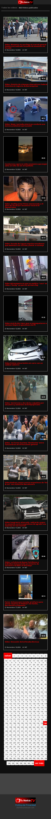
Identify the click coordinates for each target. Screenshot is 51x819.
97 (45, 688)
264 (10, 750)
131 (6, 704)
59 (26, 676)
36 (22, 668)
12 (14, 661)
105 (34, 692)
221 (14, 735)
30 (41, 665)
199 (14, 727)
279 (26, 754)
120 (6, 700)
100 (14, 692)
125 (26, 700)
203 (30, 727)
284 (46, 754)
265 (14, 750)
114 (26, 696)
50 (34, 672)
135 (22, 704)
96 (41, 688)
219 (6, 735)
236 (30, 739)
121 (10, 700)
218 (46, 731)
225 (30, 735)
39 (34, 668)
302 (33, 763)
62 (38, 676)
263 (6, 750)
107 (42, 692)
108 (46, 692)
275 (10, 754)
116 (34, 696)
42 (45, 668)
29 (38, 665)
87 (6, 688)
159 (30, 711)
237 (34, 739)
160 (34, 711)
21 (6, 665)
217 (42, 731)
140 (42, 704)
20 (45, 661)
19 (41, 661)
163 (46, 711)
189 (18, 723)
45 (14, 672)
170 (30, 715)
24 (18, 665)
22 (10, 665)
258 (30, 746)
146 (22, 707)
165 (10, 715)
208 (6, 731)
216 (38, 731)
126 (30, 700)
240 (46, 739)
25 (22, 665)
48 (26, 672)
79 (18, 684)
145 (18, 707)
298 (17, 763)
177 (14, 719)
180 (26, 719)
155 (14, 711)
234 (22, 739)
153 (6, 711)
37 (26, 668)
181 (30, 719)
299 (21, 763)
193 (34, 723)
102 (22, 692)
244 (18, 743)
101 (18, 692)
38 (30, 668)
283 (42, 754)
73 (38, 680)
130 (46, 700)
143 (10, 707)
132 (10, 704)
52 (41, 672)
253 (10, 746)
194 (38, 723)
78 (14, 684)
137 (30, 704)
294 (42, 758)
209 (10, 731)
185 (46, 719)
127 (34, 700)
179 (22, 719)
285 (6, 758)
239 (42, 739)
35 (18, 668)
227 (38, 735)
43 (6, 672)
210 (14, 731)
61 (34, 676)
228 (42, 735)
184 (42, 719)
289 (22, 758)
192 (30, 723)
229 (46, 735)
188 (14, 723)
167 (18, 715)
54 (6, 676)
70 (26, 680)
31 (45, 665)
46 (18, 672)
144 (14, 707)
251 (46, 743)
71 (30, 680)
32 (6, 668)
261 (42, 746)
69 (22, 680)
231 (10, 739)
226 (34, 735)
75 (45, 680)
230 (6, 739)
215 (34, 731)
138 (34, 704)
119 (46, 696)
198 (10, 727)
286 (10, 758)
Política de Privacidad (25, 805)
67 (14, 680)
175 (6, 719)
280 (30, 754)
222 (18, 735)
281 (34, 754)
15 (26, 661)
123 (18, 700)
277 (18, 754)
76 (6, 684)
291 (30, 758)
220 (10, 735)
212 (22, 731)
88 (10, 688)
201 (22, 727)
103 (26, 692)
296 (9, 763)
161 (38, 711)
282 (38, 754)
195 (42, 723)
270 (34, 750)
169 (26, 715)
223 (22, 735)
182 (34, 719)
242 (10, 743)
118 (42, 696)
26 (26, 665)
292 (34, 758)
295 (46, 758)
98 (6, 692)
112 (18, 696)
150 (38, 707)
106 (38, 692)
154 (10, 711)
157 (22, 711)
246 (26, 743)
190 (22, 723)
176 (10, 719)
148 (30, 707)
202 (26, 727)
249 (38, 743)
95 (38, 688)
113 (22, 696)
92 (26, 688)
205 (38, 727)
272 (42, 750)
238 (38, 739)
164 (6, 715)
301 (29, 763)
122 (14, 700)
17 (34, 661)
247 (30, 743)
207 (46, 727)
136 (26, 704)
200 (18, 727)
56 (14, 676)
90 (18, 688)
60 (30, 676)
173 (42, 715)
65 (6, 680)
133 (14, 704)
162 (42, 711)
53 (45, 672)
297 (13, 763)
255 (18, 746)
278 (22, 754)
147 (26, 707)
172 (38, 715)
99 (10, 692)
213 (26, 731)
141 (46, 704)
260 (38, 746)
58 (22, 676)
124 (22, 700)
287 (14, 758)
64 (45, 676)
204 (34, 727)
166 (14, 715)
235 (26, 739)
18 (38, 661)
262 (46, 746)
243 (14, 743)
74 (41, 680)
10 (6, 661)
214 (30, 731)
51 (38, 672)
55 (10, 676)
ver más (39, 763)
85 (41, 684)
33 (10, 668)
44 (10, 672)
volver (8, 655)
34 (14, 668)
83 (34, 684)
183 (38, 719)
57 (18, 676)
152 (46, 707)
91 (22, 688)
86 (45, 684)
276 (14, 754)
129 (42, 700)
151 (42, 707)
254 (14, 746)
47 (22, 672)
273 (46, 750)
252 (6, 746)
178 (18, 719)
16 (30, 661)
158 (26, 711)
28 (34, 665)
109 (6, 696)
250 (42, 743)
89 (14, 688)
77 (10, 684)
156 (18, 711)
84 (38, 684)
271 (38, 750)
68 (18, 680)
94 (34, 688)
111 (14, 696)
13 (18, 661)
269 (30, 750)
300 (25, 763)
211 (18, 731)
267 (22, 750)
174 (46, 715)
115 (30, 696)
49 (30, 672)
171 (34, 715)
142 (6, 707)
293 (38, 758)
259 (34, 746)
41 (41, 668)
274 (6, 754)
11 (10, 661)
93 (30, 688)
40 (38, 668)
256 (22, 746)
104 (30, 692)
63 (41, 676)
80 (22, 684)
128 (38, 700)
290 (26, 758)
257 (26, 746)
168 (22, 715)
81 (26, 684)
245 (22, 743)
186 (6, 723)
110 (10, 696)
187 (10, 723)
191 (26, 723)
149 (34, 707)
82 (30, 684)
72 (34, 680)
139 (38, 704)
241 (6, 743)
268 (26, 750)
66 (10, 680)
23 (14, 665)
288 (18, 758)
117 (38, 696)
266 (18, 750)
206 (42, 727)
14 (22, 661)
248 (34, 743)
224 (26, 735)
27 (30, 665)
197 (6, 727)
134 (18, 704)
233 (18, 739)
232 (14, 739)
